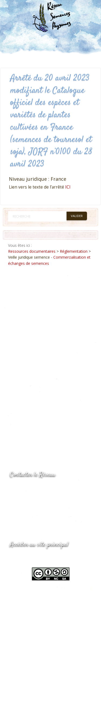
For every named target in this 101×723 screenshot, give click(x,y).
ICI (68, 187)
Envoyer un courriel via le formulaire (50, 509)
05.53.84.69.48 (29, 498)
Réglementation (74, 251)
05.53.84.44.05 (29, 488)
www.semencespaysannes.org (39, 557)
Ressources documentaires (31, 251)
